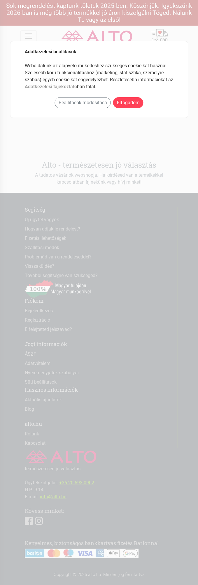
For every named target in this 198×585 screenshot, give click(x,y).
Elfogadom (128, 102)
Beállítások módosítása (83, 102)
